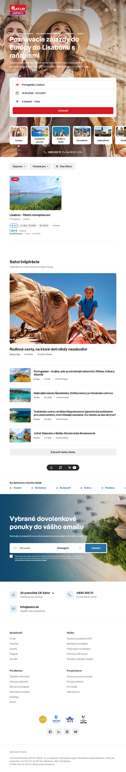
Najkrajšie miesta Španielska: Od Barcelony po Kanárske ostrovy (73, 393)
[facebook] (50, 731)
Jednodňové (103, 140)
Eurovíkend (82, 140)
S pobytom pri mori (40, 140)
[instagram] (67, 731)
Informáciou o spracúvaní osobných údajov (31, 560)
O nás (13, 638)
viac (86, 66)
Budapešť (63, 487)
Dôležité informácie (20, 676)
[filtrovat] (72, 468)
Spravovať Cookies (18, 752)
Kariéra (13, 648)
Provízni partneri (75, 681)
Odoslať (95, 548)
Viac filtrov (64, 166)
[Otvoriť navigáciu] (115, 10)
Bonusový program (19, 686)
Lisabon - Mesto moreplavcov (30, 215)
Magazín (14, 653)
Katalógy (14, 696)
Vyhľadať (63, 110)
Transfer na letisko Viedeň (80, 658)
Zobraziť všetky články (63, 452)
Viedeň (15, 487)
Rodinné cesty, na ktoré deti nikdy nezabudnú (48, 349)
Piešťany (108, 487)
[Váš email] (31, 548)
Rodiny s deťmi (61, 140)
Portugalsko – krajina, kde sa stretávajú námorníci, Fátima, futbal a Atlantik (74, 373)
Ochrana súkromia (19, 681)
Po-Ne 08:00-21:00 (63, 152)
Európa (18, 140)
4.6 (14, 225)
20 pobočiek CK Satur (37, 593)
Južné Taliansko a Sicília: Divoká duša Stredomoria (64, 433)
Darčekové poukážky (77, 643)
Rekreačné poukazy (20, 691)
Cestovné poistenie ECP (79, 638)
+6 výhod (55, 225)
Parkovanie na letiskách (79, 648)
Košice (85, 487)
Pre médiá (72, 686)
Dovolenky (55, 9)
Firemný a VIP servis (77, 653)
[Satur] (18, 10)
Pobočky (14, 643)
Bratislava (38, 487)
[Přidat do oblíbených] (58, 180)
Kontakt (13, 658)
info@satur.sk (29, 607)
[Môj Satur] (106, 10)
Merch (13, 701)
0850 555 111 (85, 593)
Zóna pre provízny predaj (79, 676)
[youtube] (75, 731)
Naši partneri (73, 691)
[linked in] (58, 731)
